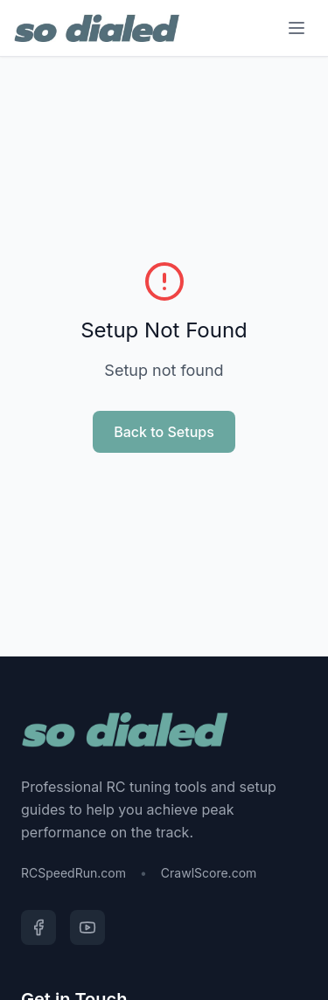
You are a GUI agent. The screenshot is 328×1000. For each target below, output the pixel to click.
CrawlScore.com (208, 872)
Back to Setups (164, 432)
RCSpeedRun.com (73, 872)
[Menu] (296, 27)
